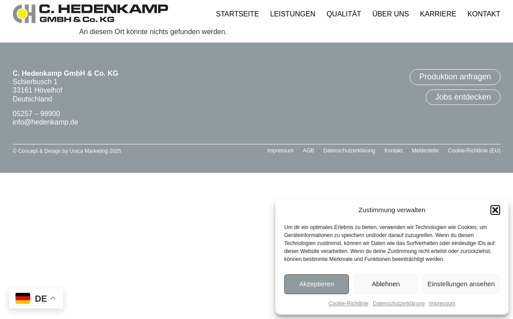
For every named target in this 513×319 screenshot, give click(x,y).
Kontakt (483, 14)
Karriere (438, 14)
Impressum (442, 303)
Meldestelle (425, 151)
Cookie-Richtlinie (348, 303)
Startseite (237, 14)
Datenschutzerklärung (399, 303)
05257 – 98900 (36, 113)
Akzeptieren (316, 284)
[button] (495, 210)
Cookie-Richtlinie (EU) (474, 151)
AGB (308, 151)
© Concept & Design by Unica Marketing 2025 (67, 151)
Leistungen (292, 14)
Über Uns (390, 14)
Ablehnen (385, 284)
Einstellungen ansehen (461, 284)
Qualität (343, 14)
